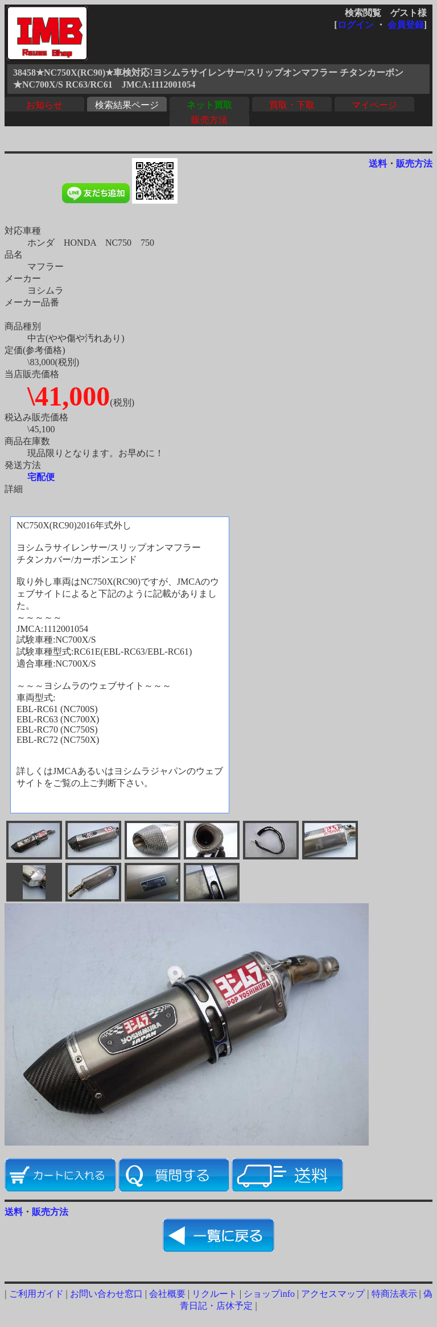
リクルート (214, 1294)
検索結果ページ (127, 105)
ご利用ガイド (36, 1294)
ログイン (355, 25)
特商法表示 (394, 1294)
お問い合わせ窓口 (106, 1294)
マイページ (374, 105)
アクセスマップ (333, 1294)
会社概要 (167, 1294)
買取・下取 (292, 105)
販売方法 (209, 120)
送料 (378, 163)
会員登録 (405, 25)
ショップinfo (269, 1294)
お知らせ (44, 105)
